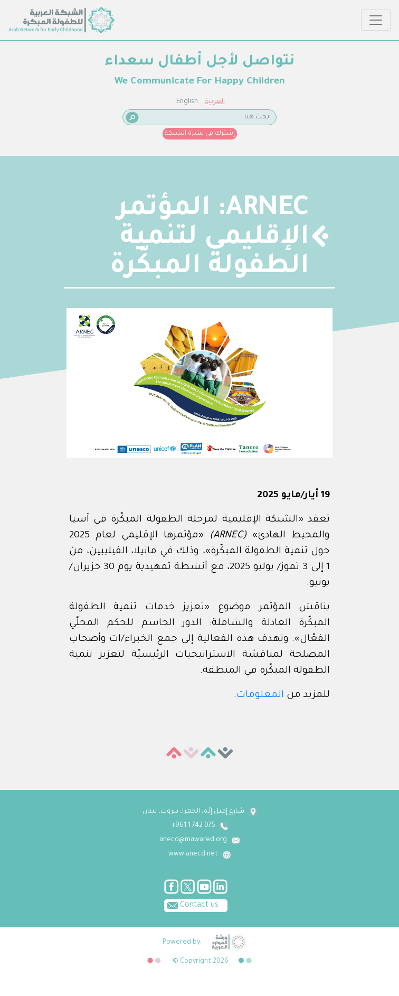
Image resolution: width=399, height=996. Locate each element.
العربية (215, 102)
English (187, 102)
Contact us (191, 904)
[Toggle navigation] (376, 20)
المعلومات (260, 695)
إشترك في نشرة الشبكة (200, 133)
